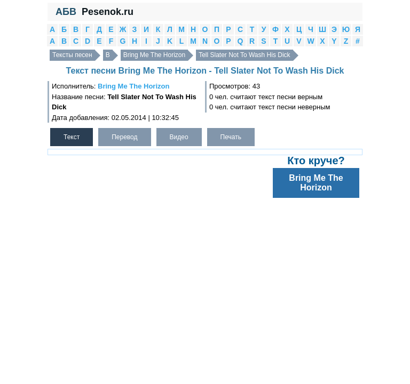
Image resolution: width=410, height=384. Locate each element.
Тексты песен (72, 55)
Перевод (124, 137)
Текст (72, 137)
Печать (230, 137)
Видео (179, 137)
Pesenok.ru (107, 11)
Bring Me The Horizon (154, 55)
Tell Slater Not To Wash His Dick (244, 55)
